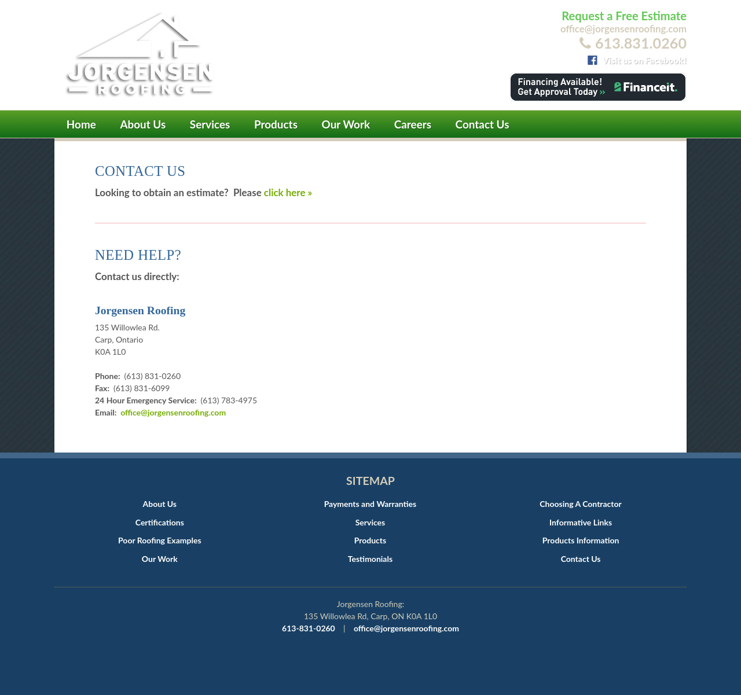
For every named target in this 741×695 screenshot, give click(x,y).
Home (81, 124)
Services (210, 124)
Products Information (580, 540)
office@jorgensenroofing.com (623, 29)
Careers (412, 124)
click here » (288, 192)
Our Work (346, 124)
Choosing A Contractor (580, 504)
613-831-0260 (308, 628)
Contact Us (482, 124)
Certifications (159, 522)
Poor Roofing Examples (159, 540)
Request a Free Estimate (624, 16)
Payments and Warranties (370, 504)
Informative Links (580, 522)
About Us (143, 124)
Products (276, 124)
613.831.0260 (641, 43)
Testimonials (370, 559)
